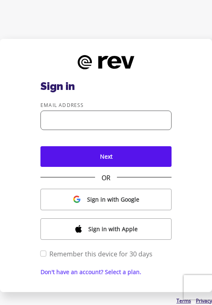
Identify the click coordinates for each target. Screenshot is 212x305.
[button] (106, 199)
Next (106, 156)
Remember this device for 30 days (96, 254)
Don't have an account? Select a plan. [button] (90, 272)
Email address (62, 105)
